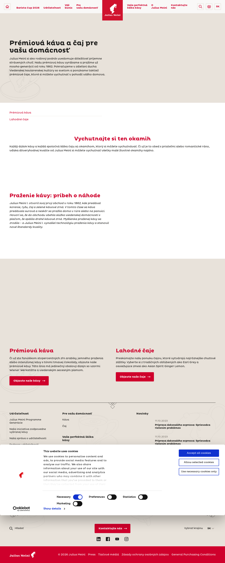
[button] (200, 6)
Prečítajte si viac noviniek (154, 469)
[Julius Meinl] (7, 6)
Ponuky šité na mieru (23, 464)
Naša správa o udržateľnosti (27, 438)
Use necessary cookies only (199, 519)
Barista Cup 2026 (27, 7)
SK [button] (218, 6)
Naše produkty (18, 470)
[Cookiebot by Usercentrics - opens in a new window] (21, 556)
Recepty (67, 458)
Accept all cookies (199, 500)
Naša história (71, 482)
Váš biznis (68, 6)
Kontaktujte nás (179, 6)
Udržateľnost (52, 7)
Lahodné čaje (18, 119)
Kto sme (67, 475)
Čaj (64, 426)
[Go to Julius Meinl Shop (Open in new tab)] (209, 6)
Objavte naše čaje (135, 376)
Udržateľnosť (70, 488)
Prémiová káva (20, 112)
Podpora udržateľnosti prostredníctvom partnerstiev (29, 446)
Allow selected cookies (199, 510)
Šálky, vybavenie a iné (23, 483)
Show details (52, 556)
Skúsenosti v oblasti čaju (78, 452)
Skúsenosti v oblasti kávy (78, 446)
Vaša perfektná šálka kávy (137, 6)
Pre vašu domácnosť (87, 6)
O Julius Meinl (159, 6)
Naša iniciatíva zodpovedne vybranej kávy (27, 431)
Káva (65, 419)
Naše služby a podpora (24, 477)
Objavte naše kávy (29, 380)
